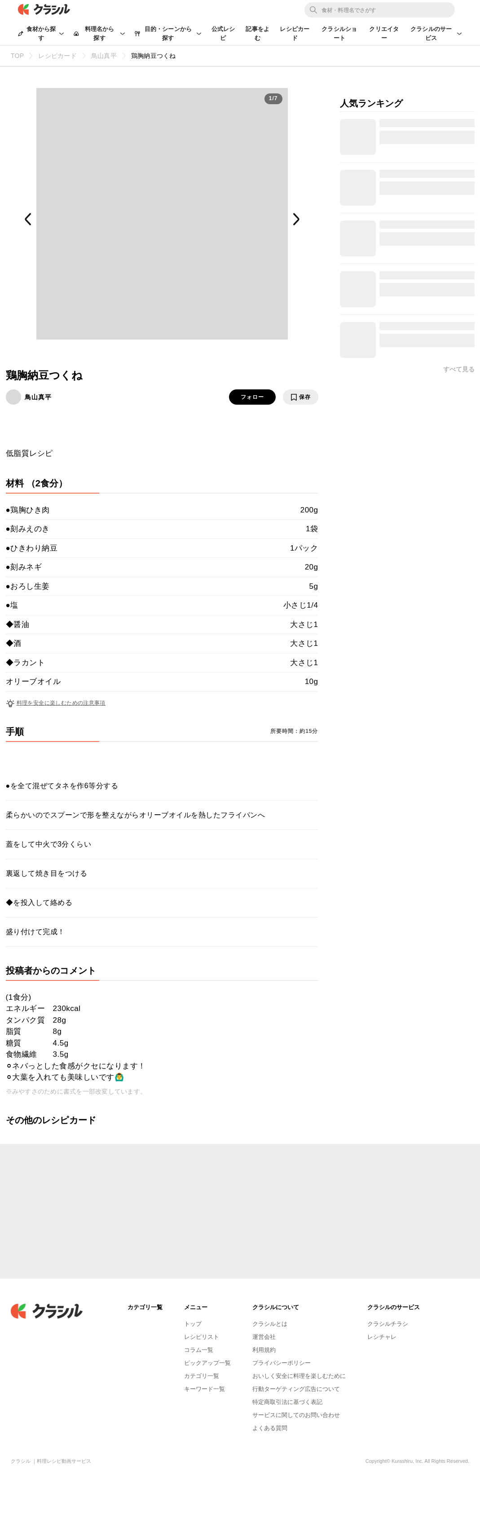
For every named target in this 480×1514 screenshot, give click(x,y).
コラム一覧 (198, 1349)
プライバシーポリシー (281, 1363)
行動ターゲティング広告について (296, 1389)
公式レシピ (223, 33)
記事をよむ (257, 33)
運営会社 (264, 1336)
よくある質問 (269, 1428)
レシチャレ (381, 1336)
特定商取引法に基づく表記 (287, 1402)
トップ (193, 1323)
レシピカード (294, 33)
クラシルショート (339, 33)
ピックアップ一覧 (207, 1363)
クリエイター (384, 33)
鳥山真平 (38, 397)
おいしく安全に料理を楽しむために (299, 1376)
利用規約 (264, 1349)
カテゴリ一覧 (201, 1376)
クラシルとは (269, 1323)
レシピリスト (201, 1336)
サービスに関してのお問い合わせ (296, 1415)
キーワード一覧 (204, 1389)
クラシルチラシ (387, 1323)
